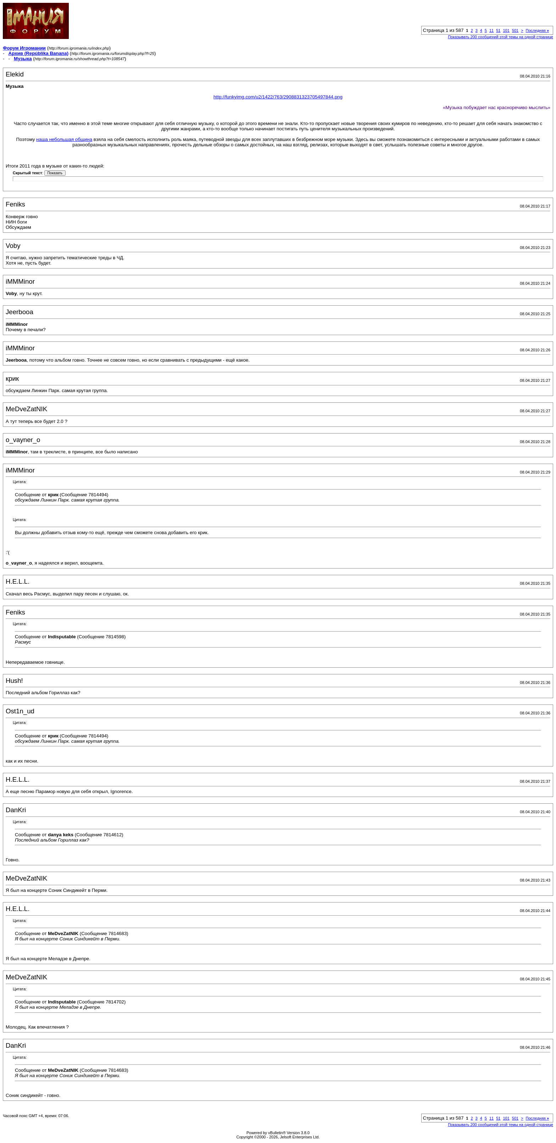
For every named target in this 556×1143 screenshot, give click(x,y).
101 (506, 30)
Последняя (537, 30)
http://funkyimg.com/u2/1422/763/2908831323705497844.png (278, 97)
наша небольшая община (64, 139)
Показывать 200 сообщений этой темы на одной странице (500, 37)
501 (515, 30)
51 (498, 30)
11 (491, 30)
